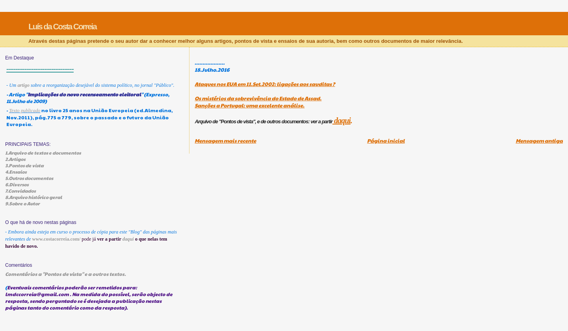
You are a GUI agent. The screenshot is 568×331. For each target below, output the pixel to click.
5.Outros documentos (29, 178)
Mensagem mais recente (225, 140)
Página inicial (386, 140)
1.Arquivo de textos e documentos (43, 152)
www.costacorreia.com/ (56, 239)
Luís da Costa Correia (63, 26)
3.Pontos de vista (24, 165)
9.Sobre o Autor (22, 203)
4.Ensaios (16, 171)
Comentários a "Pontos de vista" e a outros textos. (65, 273)
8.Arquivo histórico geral (33, 197)
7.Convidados (20, 191)
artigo (23, 85)
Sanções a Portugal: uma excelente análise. (249, 105)
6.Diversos (17, 184)
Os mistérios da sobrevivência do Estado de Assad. (258, 98)
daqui (342, 120)
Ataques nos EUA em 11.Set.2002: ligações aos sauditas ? (265, 84)
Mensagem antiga (539, 140)
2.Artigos (15, 159)
